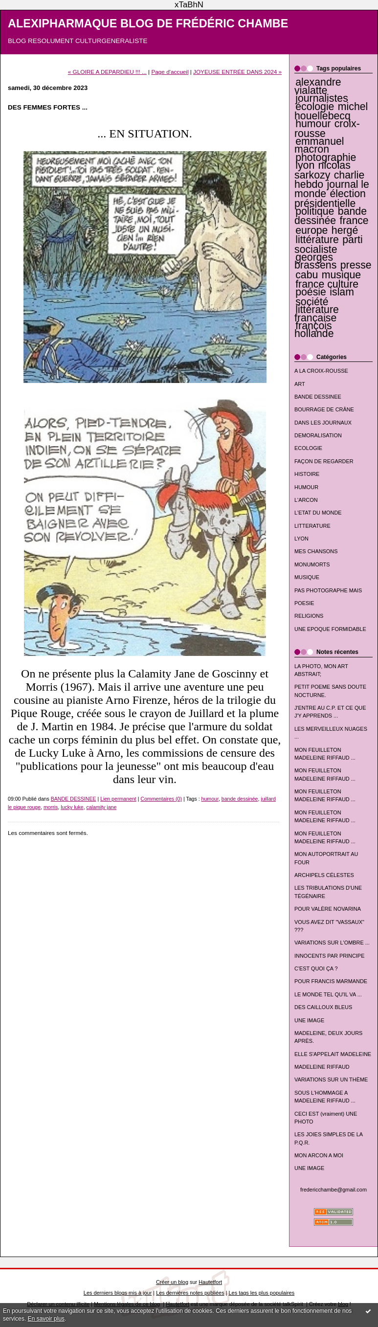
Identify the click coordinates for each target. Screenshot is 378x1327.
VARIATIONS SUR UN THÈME (331, 1079)
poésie (310, 292)
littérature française (316, 313)
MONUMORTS (312, 564)
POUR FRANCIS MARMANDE (330, 981)
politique (314, 211)
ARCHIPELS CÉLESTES (324, 875)
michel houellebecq (331, 111)
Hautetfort (210, 1282)
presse (356, 265)
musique (341, 275)
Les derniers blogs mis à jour (118, 1293)
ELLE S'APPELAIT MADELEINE (332, 1054)
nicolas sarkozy (322, 169)
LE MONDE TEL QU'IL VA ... (328, 994)
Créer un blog (172, 1282)
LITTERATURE (312, 526)
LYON (301, 538)
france (354, 220)
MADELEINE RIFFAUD (322, 1067)
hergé (345, 230)
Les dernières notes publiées (190, 1293)
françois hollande (314, 329)
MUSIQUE (306, 577)
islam (342, 292)
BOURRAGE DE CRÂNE (324, 409)
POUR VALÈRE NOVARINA (327, 909)
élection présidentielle (330, 198)
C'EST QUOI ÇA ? (316, 968)
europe (311, 230)
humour (313, 124)
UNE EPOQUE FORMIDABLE (330, 629)
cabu (306, 275)
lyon (304, 165)
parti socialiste (328, 244)
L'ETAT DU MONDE (318, 513)
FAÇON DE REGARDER (324, 461)
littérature (317, 240)
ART (299, 384)
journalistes (321, 98)
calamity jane (102, 807)
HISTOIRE (306, 474)
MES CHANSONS (315, 551)
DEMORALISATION (318, 435)
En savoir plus (46, 1318)
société (311, 302)
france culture (326, 284)
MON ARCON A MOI (318, 1155)
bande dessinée (330, 215)
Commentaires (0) (161, 799)
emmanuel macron (319, 145)
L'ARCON (306, 500)
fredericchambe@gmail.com (333, 1189)
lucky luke (72, 807)
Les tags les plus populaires (262, 1293)
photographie (325, 157)
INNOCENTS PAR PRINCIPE (329, 956)
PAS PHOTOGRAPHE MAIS (328, 590)
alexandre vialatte (317, 86)
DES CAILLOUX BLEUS (323, 1007)
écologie (314, 106)
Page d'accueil (169, 71)
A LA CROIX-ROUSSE (321, 371)
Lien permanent (118, 799)
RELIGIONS (308, 616)
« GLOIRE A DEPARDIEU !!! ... (107, 71)
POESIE (304, 603)
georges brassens (315, 261)
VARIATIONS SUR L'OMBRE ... (332, 942)
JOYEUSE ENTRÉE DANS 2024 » (237, 71)
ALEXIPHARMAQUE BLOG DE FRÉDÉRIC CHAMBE (148, 23)
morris (51, 807)
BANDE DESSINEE (317, 397)
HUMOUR (306, 487)
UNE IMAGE (309, 1020)
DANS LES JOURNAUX (323, 423)
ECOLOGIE (308, 448)
